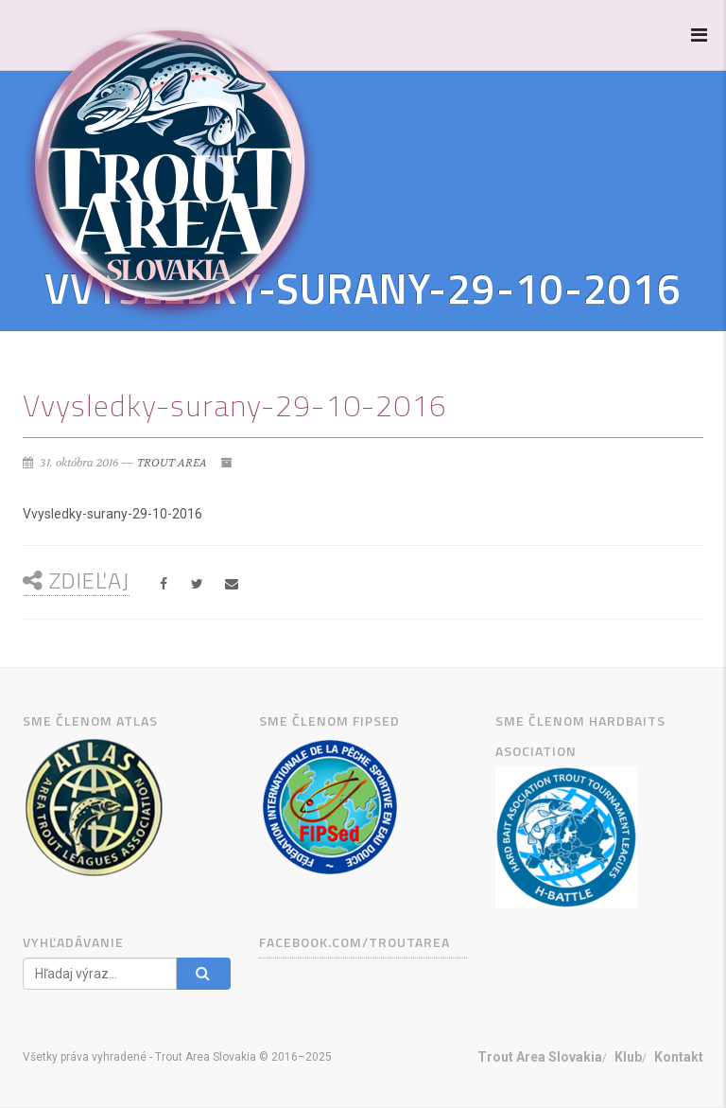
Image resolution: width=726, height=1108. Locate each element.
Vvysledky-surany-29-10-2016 (112, 513)
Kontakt (678, 1056)
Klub (628, 1056)
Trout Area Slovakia (539, 1056)
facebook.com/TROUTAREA (354, 942)
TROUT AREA (172, 462)
